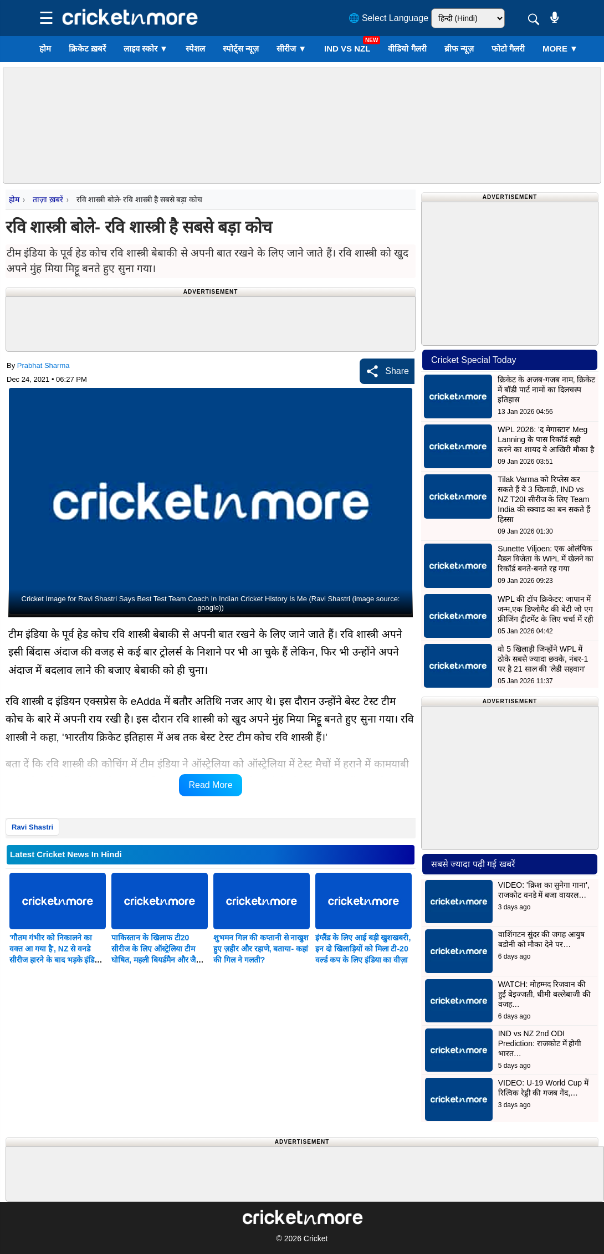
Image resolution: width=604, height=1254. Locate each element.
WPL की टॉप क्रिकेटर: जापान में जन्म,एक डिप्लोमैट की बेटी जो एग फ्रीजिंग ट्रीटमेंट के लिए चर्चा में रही (545, 609)
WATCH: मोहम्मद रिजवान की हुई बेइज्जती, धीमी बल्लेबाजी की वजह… (544, 994)
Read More (210, 785)
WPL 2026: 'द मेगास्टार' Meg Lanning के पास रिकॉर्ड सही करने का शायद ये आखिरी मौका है (545, 439)
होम (45, 48)
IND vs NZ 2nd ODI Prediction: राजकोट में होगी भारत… (540, 1043)
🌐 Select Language (389, 18)
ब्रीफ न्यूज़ (459, 48)
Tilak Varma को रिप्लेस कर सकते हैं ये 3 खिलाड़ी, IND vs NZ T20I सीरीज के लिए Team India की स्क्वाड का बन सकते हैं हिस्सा (544, 499)
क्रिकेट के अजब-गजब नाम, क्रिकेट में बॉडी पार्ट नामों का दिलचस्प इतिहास (546, 389)
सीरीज (291, 48)
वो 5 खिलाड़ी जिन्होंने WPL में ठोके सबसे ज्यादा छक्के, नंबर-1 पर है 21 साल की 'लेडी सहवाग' (543, 658)
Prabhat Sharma (43, 365)
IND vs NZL (347, 48)
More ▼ (560, 48)
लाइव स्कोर (146, 48)
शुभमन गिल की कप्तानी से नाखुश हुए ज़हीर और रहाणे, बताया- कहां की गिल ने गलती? (261, 948)
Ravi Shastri (32, 827)
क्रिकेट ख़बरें (87, 48)
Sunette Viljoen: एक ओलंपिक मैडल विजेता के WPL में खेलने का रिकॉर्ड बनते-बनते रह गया (545, 558)
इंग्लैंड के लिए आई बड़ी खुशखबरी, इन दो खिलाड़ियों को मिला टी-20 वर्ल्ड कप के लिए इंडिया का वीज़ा (363, 948)
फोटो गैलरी (508, 48)
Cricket (316, 1238)
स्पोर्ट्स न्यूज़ (241, 48)
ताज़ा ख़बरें (48, 199)
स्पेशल (195, 48)
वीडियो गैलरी (407, 48)
